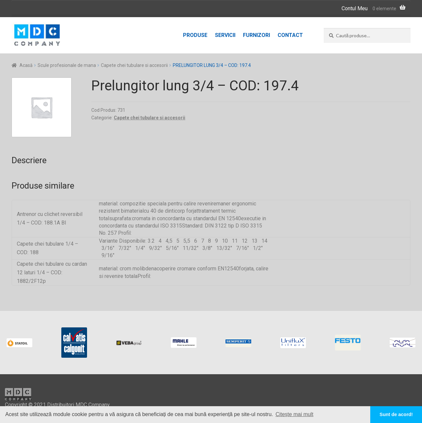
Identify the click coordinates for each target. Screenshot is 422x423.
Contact (290, 35)
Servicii (225, 35)
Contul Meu (355, 8)
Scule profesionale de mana (67, 65)
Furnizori (256, 35)
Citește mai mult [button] (295, 414)
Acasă (26, 65)
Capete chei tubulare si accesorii (134, 65)
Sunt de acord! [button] (396, 414)
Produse (195, 35)
